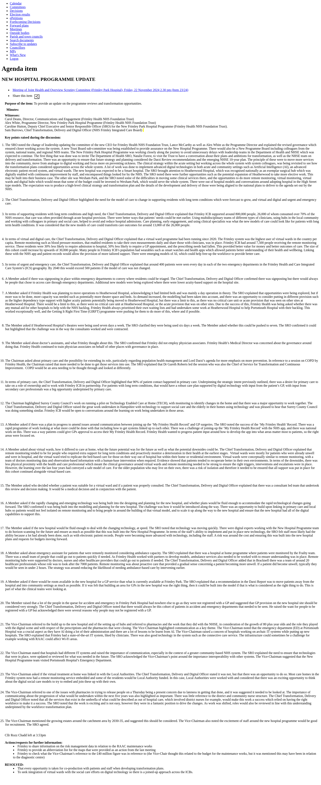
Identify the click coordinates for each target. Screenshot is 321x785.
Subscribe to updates (23, 44)
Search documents (22, 40)
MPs (13, 51)
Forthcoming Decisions (25, 22)
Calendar (16, 3)
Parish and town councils (26, 36)
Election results (20, 14)
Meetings (16, 29)
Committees (18, 7)
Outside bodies (19, 33)
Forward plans (19, 25)
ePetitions (16, 18)
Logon (14, 58)
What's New (18, 55)
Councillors (17, 47)
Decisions (16, 10)
